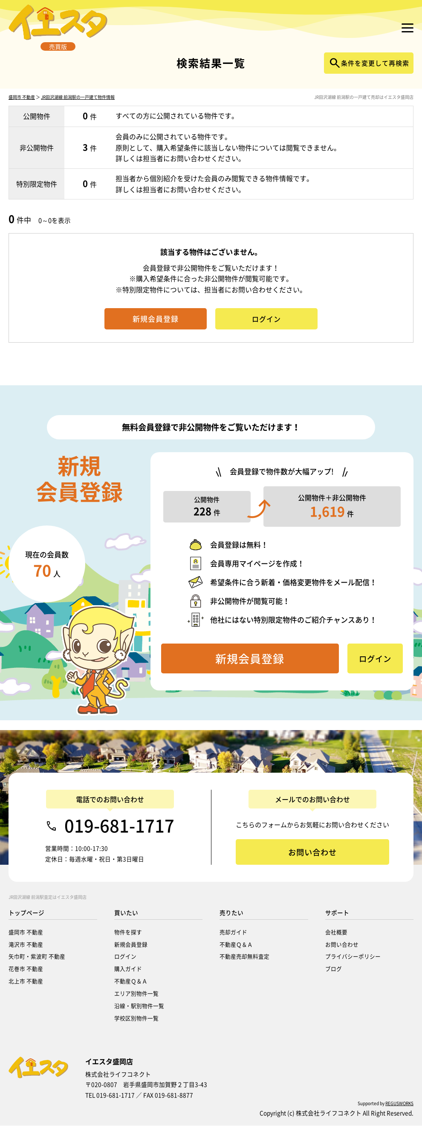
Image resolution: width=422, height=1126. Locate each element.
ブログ (333, 969)
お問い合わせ (341, 945)
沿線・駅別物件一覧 (139, 1006)
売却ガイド (233, 932)
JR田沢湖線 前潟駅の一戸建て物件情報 (78, 107)
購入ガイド (128, 969)
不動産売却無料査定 (244, 957)
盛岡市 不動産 (22, 107)
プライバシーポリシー (353, 957)
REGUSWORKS (399, 1103)
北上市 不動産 (26, 981)
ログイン (125, 957)
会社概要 (336, 932)
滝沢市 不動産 (26, 945)
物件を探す (128, 932)
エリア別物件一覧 (136, 994)
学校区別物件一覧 (136, 1018)
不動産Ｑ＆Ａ (130, 981)
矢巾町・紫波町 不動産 (37, 957)
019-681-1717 (119, 826)
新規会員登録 (130, 945)
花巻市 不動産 (26, 969)
